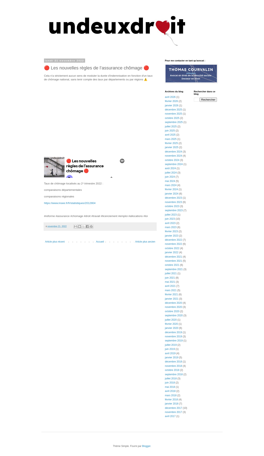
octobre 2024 (172, 160)
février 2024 (171, 189)
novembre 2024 (173, 155)
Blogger (146, 446)
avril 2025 (170, 134)
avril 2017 (170, 416)
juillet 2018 (171, 378)
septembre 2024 (174, 164)
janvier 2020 (171, 328)
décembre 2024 (173, 151)
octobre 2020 (172, 311)
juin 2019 (170, 349)
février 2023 (171, 231)
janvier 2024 (171, 193)
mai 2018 (170, 387)
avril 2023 (170, 223)
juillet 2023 (171, 214)
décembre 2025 (173, 109)
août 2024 (170, 168)
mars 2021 (171, 290)
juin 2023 (170, 218)
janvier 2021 (171, 298)
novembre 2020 (173, 307)
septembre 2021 (174, 269)
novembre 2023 (173, 202)
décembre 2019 (173, 332)
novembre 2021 (173, 260)
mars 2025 (171, 139)
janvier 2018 (171, 403)
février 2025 (171, 143)
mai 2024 (170, 181)
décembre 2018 (173, 361)
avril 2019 (170, 353)
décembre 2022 (173, 239)
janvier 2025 (171, 147)
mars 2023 (171, 227)
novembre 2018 (173, 366)
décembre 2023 (173, 197)
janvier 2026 (171, 105)
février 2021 (171, 294)
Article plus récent (55, 241)
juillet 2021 (171, 273)
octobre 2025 (172, 118)
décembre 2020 (173, 302)
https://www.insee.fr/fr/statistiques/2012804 (70, 203)
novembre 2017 (173, 412)
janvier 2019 (171, 357)
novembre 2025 (173, 113)
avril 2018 (170, 391)
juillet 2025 (171, 126)
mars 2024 (171, 185)
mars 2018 (171, 395)
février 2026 (171, 101)
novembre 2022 (173, 244)
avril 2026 (170, 97)
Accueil (100, 241)
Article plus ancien (145, 241)
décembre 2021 (173, 256)
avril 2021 (170, 286)
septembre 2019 (174, 340)
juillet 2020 (171, 319)
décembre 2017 (173, 408)
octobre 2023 (172, 206)
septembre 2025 (174, 122)
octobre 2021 (172, 265)
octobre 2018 (172, 370)
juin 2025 (170, 130)
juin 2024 (170, 176)
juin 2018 (170, 382)
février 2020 (171, 323)
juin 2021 (170, 277)
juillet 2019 (171, 344)
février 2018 (171, 399)
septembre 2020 (174, 315)
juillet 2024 (171, 172)
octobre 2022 (172, 248)
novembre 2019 (173, 336)
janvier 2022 (171, 252)
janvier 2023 (171, 235)
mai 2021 (170, 281)
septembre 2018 (174, 374)
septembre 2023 (174, 210)
